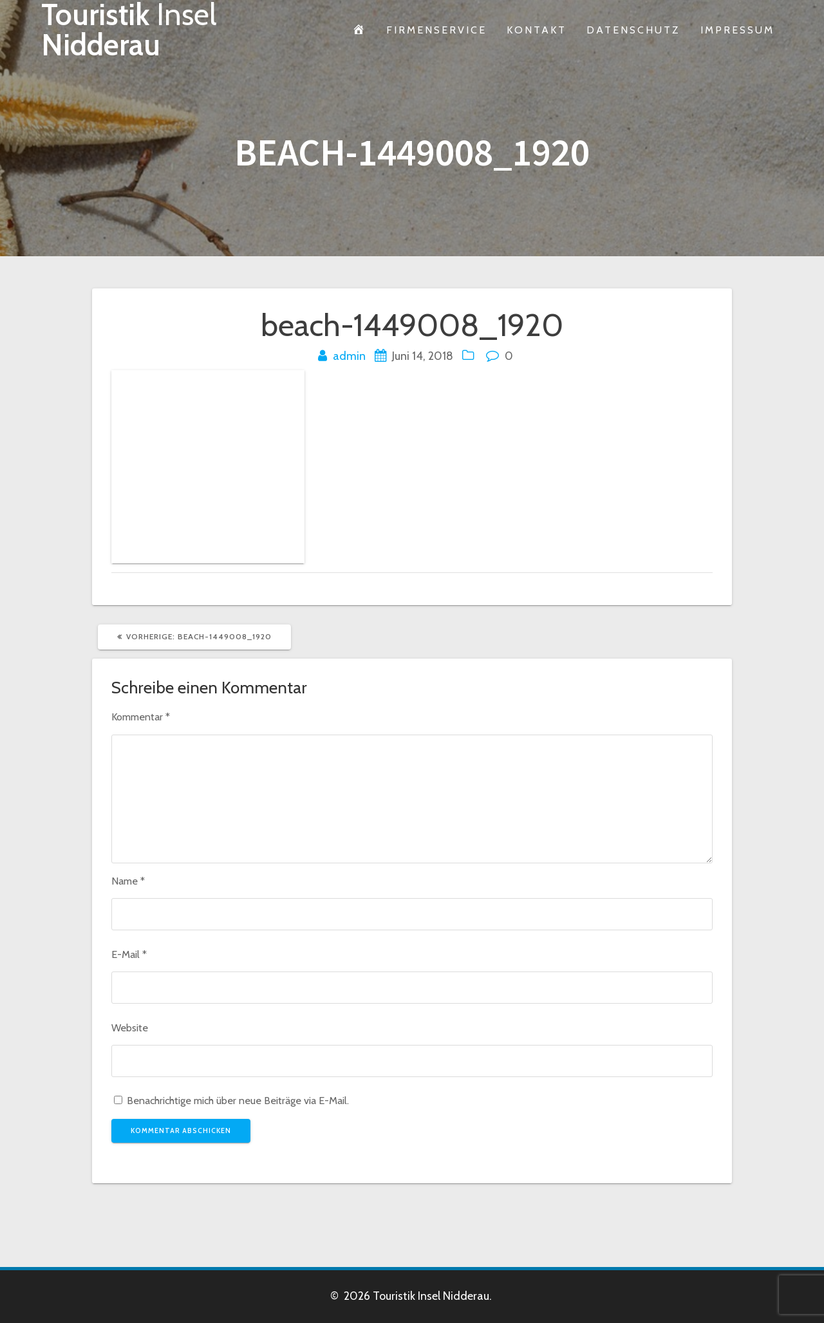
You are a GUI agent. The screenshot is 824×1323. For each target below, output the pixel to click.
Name (128, 880)
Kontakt (536, 29)
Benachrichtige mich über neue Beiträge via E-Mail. (238, 1100)
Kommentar (140, 716)
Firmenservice (436, 29)
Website (129, 1027)
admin (349, 356)
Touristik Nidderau (128, 30)
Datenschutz (633, 29)
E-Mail (129, 954)
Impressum (737, 29)
